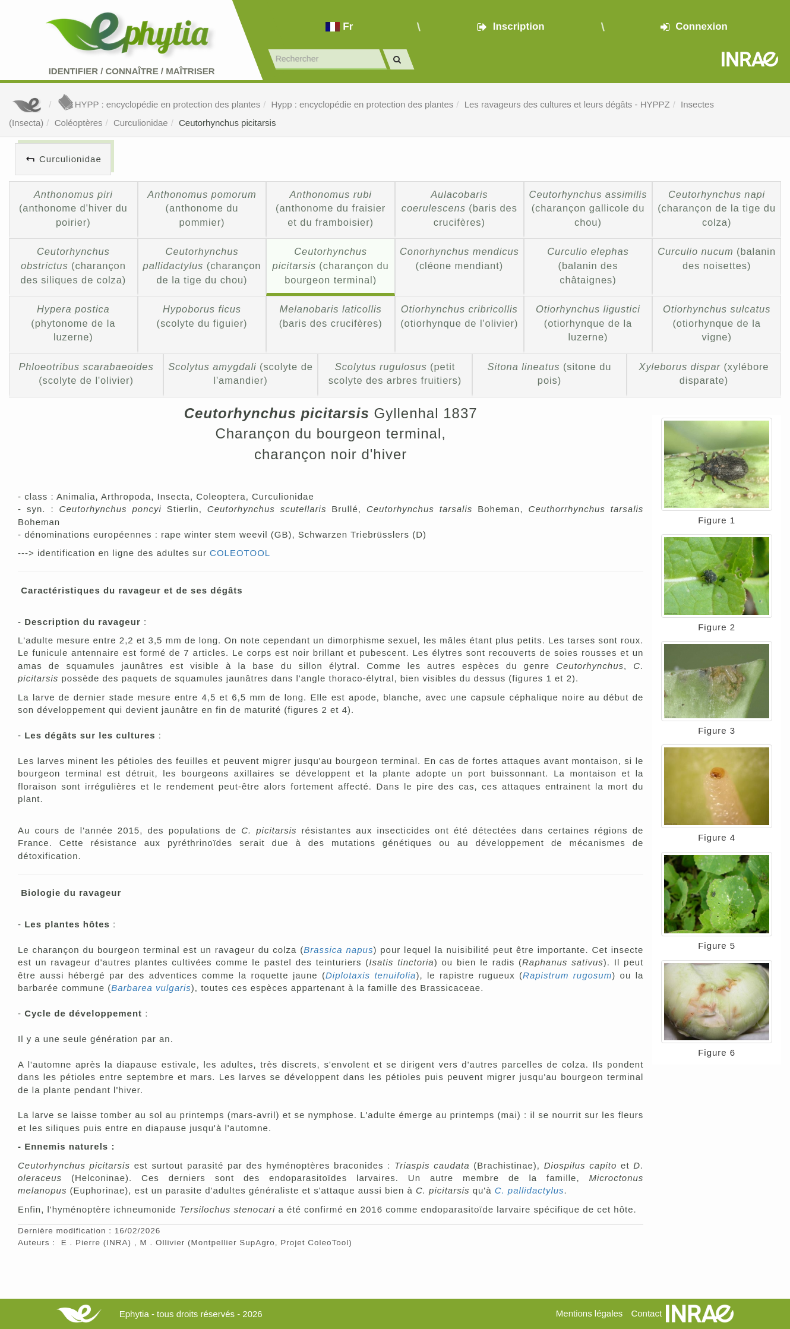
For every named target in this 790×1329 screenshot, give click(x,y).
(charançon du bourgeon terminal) (331, 265)
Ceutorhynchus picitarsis (227, 123)
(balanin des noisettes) (717, 258)
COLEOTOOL (240, 553)
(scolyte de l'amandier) (240, 373)
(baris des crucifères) (459, 208)
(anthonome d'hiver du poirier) (73, 208)
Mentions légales (589, 1313)
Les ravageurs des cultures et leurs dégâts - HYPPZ (567, 104)
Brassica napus (338, 950)
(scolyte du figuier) (202, 316)
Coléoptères (79, 123)
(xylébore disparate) (704, 373)
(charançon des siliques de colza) (73, 265)
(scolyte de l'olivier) (85, 373)
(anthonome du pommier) (201, 208)
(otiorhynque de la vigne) (716, 323)
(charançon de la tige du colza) (717, 208)
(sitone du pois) (550, 373)
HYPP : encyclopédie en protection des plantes (158, 104)
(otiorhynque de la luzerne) (588, 323)
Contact (646, 1313)
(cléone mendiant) (459, 258)
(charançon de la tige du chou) (202, 265)
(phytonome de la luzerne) (73, 323)
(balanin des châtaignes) (587, 265)
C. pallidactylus (529, 1190)
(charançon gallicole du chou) (588, 208)
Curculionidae (140, 123)
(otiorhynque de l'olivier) (459, 316)
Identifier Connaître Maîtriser (132, 71)
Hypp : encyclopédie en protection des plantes (362, 104)
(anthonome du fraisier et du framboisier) (330, 208)
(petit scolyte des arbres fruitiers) (395, 373)
